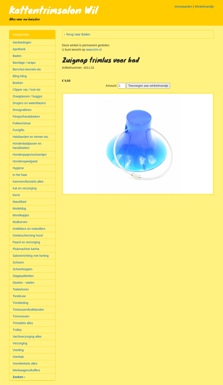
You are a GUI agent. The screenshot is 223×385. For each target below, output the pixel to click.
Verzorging (20, 343)
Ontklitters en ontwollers (29, 228)
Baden (17, 56)
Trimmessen (21, 316)
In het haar (20, 175)
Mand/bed (19, 201)
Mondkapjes (21, 215)
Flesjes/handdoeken (26, 116)
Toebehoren (21, 289)
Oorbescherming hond (28, 235)
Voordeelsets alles (25, 363)
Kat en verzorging (25, 188)
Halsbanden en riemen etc (30, 136)
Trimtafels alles (23, 323)
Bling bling (20, 76)
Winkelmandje (204, 6)
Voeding (18, 350)
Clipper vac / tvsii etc (27, 89)
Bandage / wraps (24, 62)
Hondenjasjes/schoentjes (30, 154)
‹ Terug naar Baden (77, 34)
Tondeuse (19, 296)
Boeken (18, 83)
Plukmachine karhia (26, 249)
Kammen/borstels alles (28, 181)
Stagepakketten (23, 276)
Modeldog (19, 208)
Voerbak (18, 356)
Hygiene (18, 168)
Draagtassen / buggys (27, 96)
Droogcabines (22, 110)
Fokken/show (21, 123)
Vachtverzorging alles (27, 336)
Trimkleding (20, 303)
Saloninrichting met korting (31, 255)
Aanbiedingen (22, 42)
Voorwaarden (183, 6)
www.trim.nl (94, 49)
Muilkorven (20, 222)
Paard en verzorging (26, 242)
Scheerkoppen (22, 269)
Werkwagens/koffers (26, 370)
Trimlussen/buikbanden (28, 309)
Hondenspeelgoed (25, 161)
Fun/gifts (18, 130)
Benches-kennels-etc (27, 69)
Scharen (18, 262)
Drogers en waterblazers (29, 103)
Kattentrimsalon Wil (53, 9)
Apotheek (19, 49)
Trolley (17, 330)
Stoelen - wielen (23, 282)
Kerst (16, 195)
